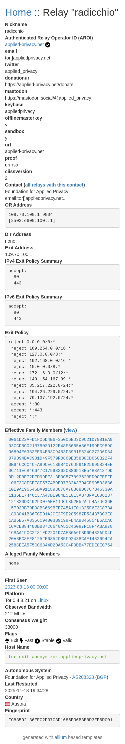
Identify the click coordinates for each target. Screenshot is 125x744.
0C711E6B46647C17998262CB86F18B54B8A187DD (61, 470)
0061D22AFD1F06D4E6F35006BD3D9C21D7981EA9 (61, 439)
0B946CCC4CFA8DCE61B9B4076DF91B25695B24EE (61, 464)
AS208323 (83, 677)
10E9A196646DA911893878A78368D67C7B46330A (61, 489)
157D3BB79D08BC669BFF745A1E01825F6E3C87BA (61, 508)
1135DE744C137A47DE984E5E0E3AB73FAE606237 (61, 495)
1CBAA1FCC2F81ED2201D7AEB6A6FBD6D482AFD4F (61, 532)
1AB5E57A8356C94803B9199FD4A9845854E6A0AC (61, 520)
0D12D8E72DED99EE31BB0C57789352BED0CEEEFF (61, 477)
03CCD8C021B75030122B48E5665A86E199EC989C (61, 446)
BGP (102, 677)
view (70, 430)
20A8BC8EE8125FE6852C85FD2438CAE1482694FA (61, 538)
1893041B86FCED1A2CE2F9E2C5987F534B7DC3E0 (61, 514)
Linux (42, 600)
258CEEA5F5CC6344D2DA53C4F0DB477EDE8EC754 (61, 545)
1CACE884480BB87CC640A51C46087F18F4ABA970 (61, 526)
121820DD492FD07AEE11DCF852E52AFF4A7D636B (61, 501)
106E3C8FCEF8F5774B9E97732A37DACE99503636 (61, 483)
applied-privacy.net (24, 44)
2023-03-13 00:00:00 (26, 587)
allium (61, 737)
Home (18, 12)
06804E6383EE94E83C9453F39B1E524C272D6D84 (61, 452)
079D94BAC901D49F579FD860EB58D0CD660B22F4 (61, 458)
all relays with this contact (54, 185)
